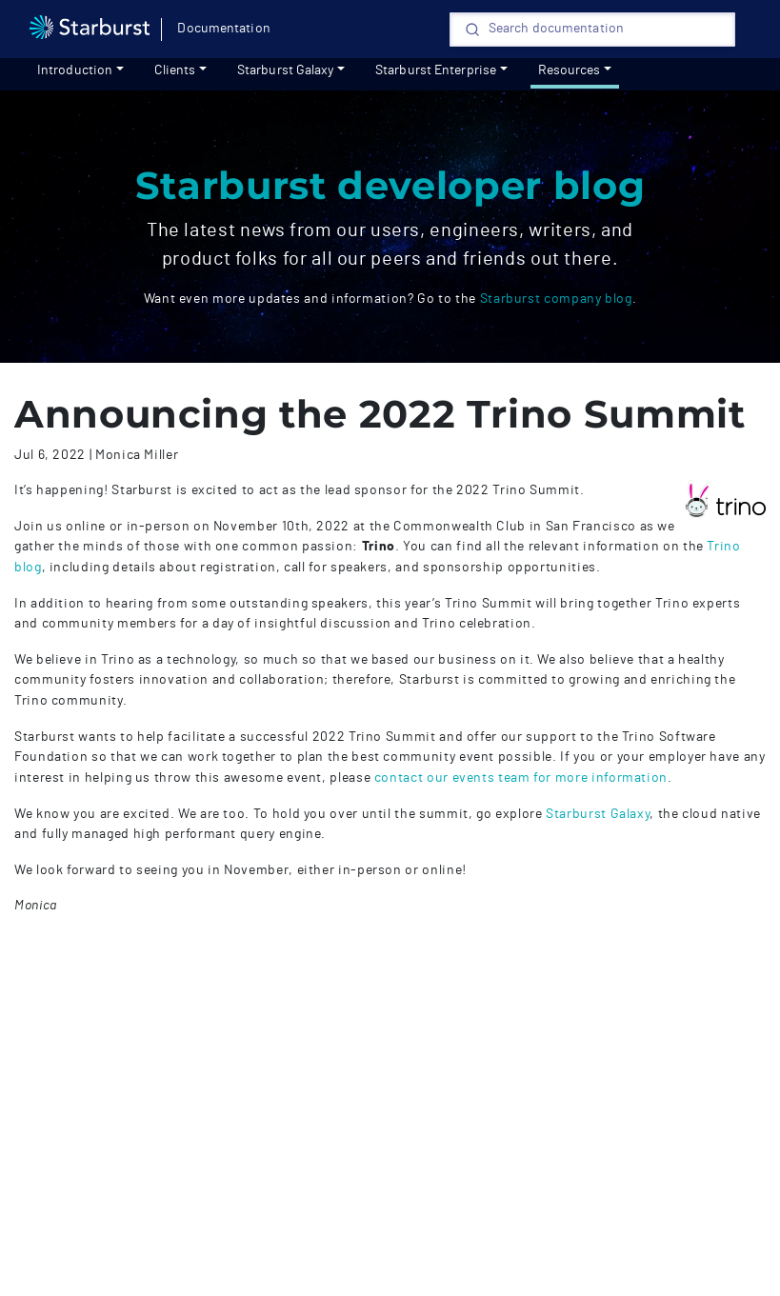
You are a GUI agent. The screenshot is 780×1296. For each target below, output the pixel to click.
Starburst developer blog (390, 185)
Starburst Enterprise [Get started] (435, 70)
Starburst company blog (556, 298)
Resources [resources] (569, 70)
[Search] (592, 29)
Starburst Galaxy (285, 70)
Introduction (74, 70)
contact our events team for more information (521, 777)
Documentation (223, 28)
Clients (175, 70)
